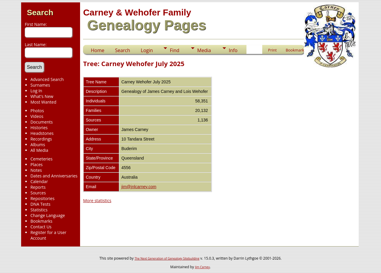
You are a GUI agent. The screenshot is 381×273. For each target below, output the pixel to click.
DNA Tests (40, 204)
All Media (39, 150)
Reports (38, 187)
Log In (36, 90)
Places (36, 164)
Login (147, 50)
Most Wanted (43, 102)
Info (233, 50)
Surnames (40, 85)
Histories (39, 127)
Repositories (42, 198)
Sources (38, 193)
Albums (37, 144)
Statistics (39, 210)
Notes (36, 170)
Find (174, 50)
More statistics (97, 200)
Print (272, 50)
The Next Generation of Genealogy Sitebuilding (167, 258)
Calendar (39, 181)
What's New (41, 96)
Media (204, 50)
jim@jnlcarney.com (138, 186)
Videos (36, 116)
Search (40, 12)
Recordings (41, 139)
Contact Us (40, 227)
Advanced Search (47, 79)
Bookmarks (41, 221)
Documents (41, 122)
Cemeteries (41, 159)
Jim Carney (202, 267)
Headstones (42, 133)
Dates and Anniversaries (53, 176)
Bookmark (295, 50)
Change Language (47, 215)
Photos (37, 110)
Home (97, 50)
